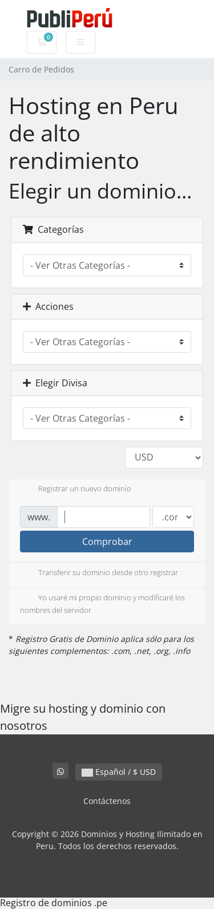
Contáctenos (107, 800)
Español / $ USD (119, 771)
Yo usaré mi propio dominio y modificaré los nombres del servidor (102, 603)
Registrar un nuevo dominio (75, 489)
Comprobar (107, 541)
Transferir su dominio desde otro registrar (99, 573)
